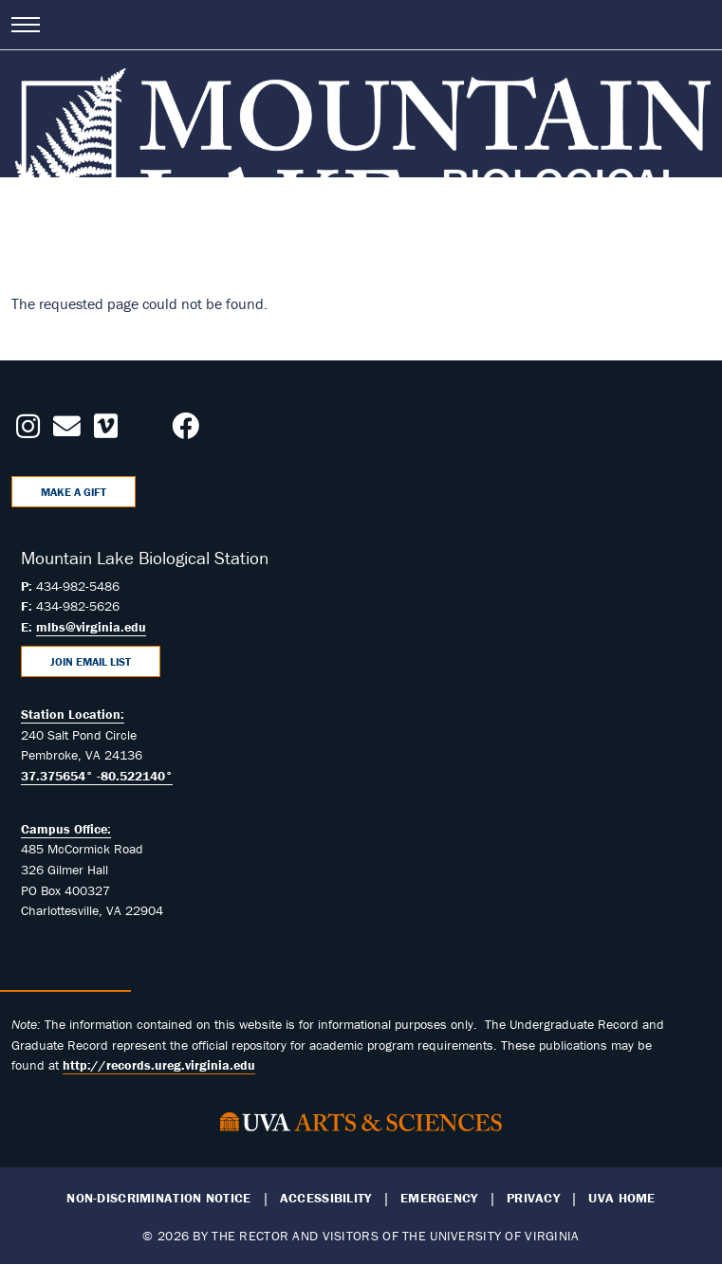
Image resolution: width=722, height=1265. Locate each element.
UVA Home (621, 1198)
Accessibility (326, 1198)
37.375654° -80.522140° (97, 775)
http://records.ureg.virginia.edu (159, 1064)
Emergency (439, 1198)
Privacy (533, 1198)
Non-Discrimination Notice (158, 1198)
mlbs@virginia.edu (91, 626)
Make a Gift (73, 492)
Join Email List (90, 661)
